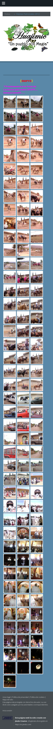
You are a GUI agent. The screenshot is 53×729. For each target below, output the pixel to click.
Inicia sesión (7, 710)
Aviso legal (6, 697)
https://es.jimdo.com (23, 724)
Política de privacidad (20, 697)
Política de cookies (37, 697)
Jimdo (7, 718)
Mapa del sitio (8, 699)
